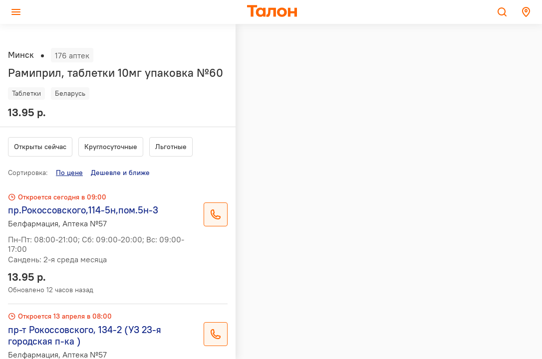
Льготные (171, 146)
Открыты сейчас (40, 146)
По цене (69, 172)
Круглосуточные (110, 146)
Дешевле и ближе (120, 172)
